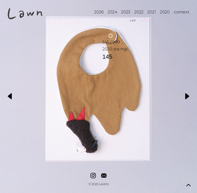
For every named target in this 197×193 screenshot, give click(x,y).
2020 (165, 11)
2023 (125, 11)
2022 (138, 11)
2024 (112, 11)
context (181, 11)
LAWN (104, 184)
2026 (99, 11)
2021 (151, 11)
